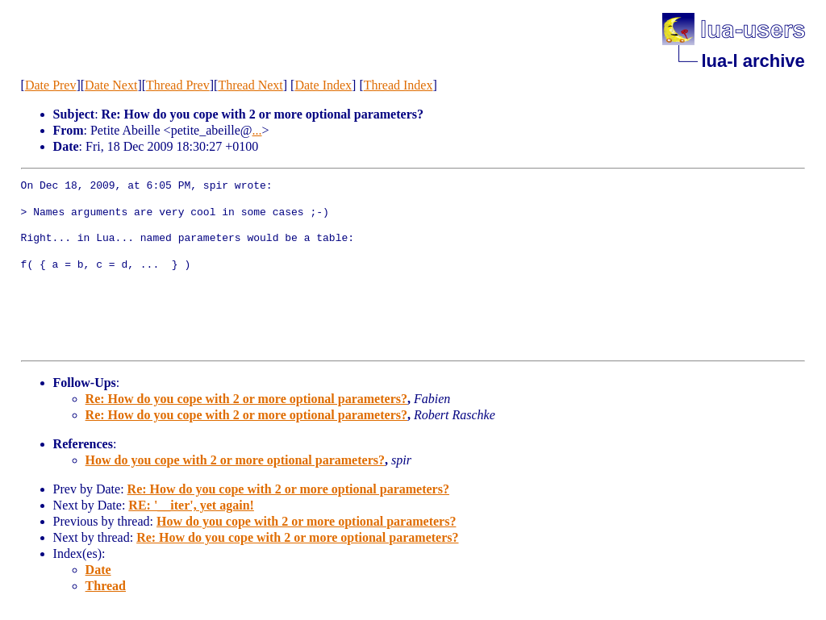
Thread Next (250, 85)
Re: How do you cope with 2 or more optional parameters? (246, 399)
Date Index (323, 85)
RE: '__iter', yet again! (191, 505)
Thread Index (398, 85)
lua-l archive (752, 61)
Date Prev (51, 85)
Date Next (111, 85)
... (257, 130)
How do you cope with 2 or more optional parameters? (235, 460)
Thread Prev (178, 85)
